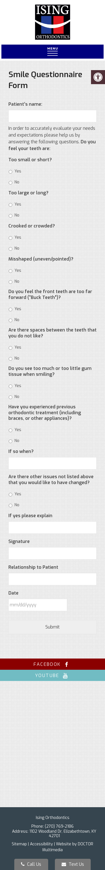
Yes (18, 171)
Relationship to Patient (33, 567)
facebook (52, 664)
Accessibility (41, 844)
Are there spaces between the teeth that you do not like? (52, 333)
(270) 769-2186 (59, 826)
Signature (19, 541)
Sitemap (19, 844)
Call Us (31, 864)
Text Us (73, 864)
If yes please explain (30, 516)
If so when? (21, 451)
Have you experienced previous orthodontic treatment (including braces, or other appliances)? (44, 413)
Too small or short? (30, 160)
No (17, 182)
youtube (52, 675)
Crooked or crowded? (31, 226)
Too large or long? (28, 193)
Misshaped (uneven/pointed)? (40, 259)
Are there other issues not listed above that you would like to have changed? (51, 479)
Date (13, 593)
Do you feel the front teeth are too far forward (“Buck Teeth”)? (50, 294)
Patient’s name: (25, 104)
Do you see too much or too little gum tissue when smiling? (50, 371)
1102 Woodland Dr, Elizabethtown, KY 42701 (62, 834)
